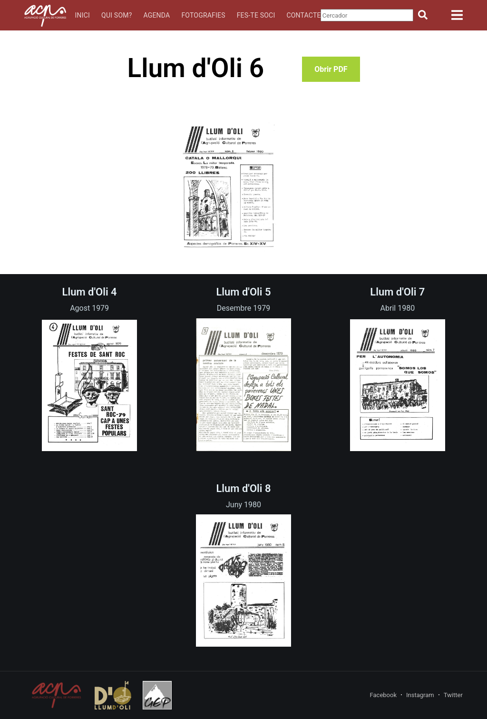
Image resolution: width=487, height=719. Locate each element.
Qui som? (116, 15)
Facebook (383, 695)
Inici (82, 15)
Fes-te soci (256, 15)
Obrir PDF (330, 69)
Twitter (453, 695)
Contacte (303, 15)
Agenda (156, 15)
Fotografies (203, 15)
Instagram (420, 695)
